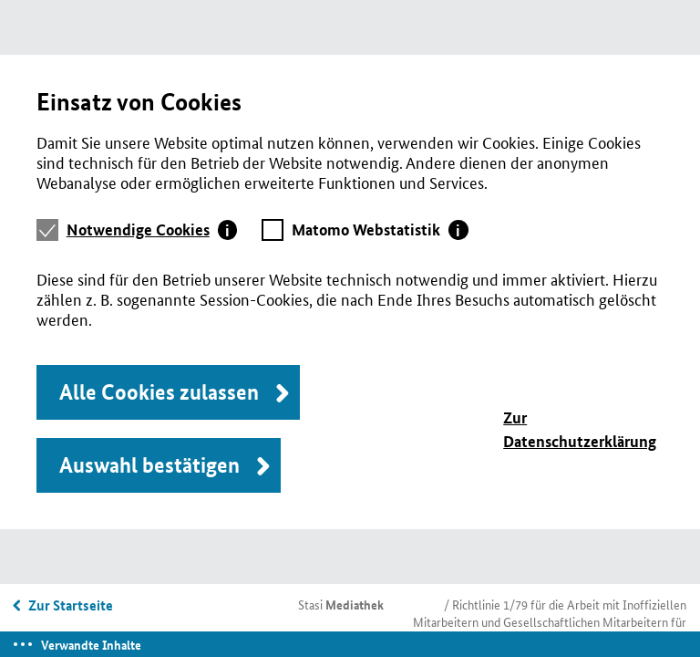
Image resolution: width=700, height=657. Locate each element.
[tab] (152, 230)
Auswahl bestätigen (149, 465)
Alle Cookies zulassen (159, 392)
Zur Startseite (70, 605)
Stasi (341, 604)
